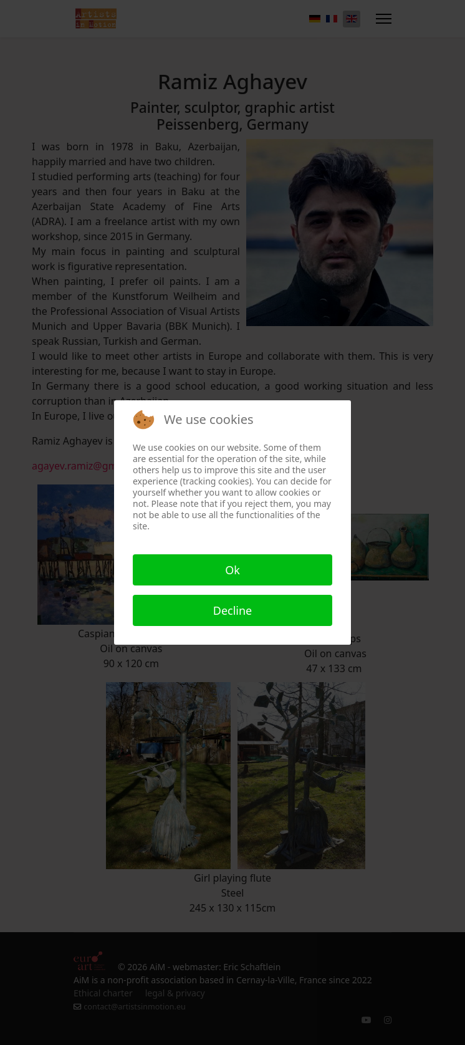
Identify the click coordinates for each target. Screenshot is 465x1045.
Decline (232, 610)
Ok (232, 569)
